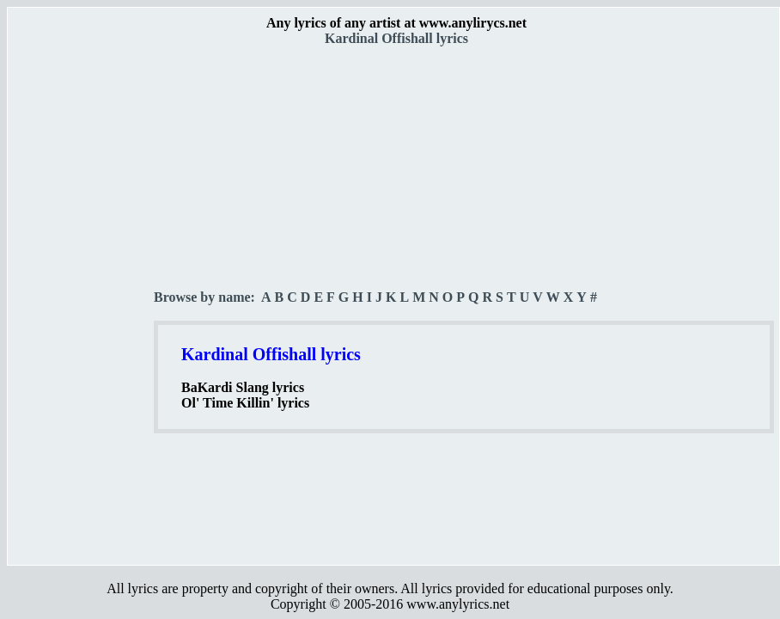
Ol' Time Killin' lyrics (245, 402)
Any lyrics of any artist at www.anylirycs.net (396, 22)
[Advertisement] (81, 302)
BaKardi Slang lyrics (242, 387)
